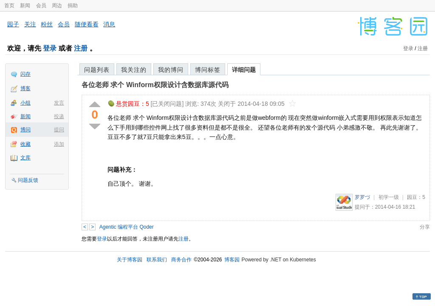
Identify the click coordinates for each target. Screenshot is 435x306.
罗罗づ (362, 197)
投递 (59, 116)
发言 (59, 103)
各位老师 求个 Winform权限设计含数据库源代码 (155, 84)
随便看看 (87, 24)
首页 (9, 5)
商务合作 (181, 260)
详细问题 (244, 69)
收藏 (25, 144)
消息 (109, 24)
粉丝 (47, 24)
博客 (25, 88)
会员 (41, 5)
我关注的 (134, 69)
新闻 (25, 5)
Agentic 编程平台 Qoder (126, 227)
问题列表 (97, 69)
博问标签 (207, 69)
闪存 (25, 74)
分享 (425, 227)
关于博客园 (129, 260)
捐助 (73, 5)
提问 (59, 130)
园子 (13, 24)
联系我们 (157, 260)
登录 (49, 48)
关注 (30, 24)
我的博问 (171, 69)
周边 (57, 5)
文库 (25, 158)
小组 (25, 103)
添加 (59, 144)
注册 (81, 48)
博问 (25, 130)
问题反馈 (28, 180)
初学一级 (389, 197)
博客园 (232, 260)
